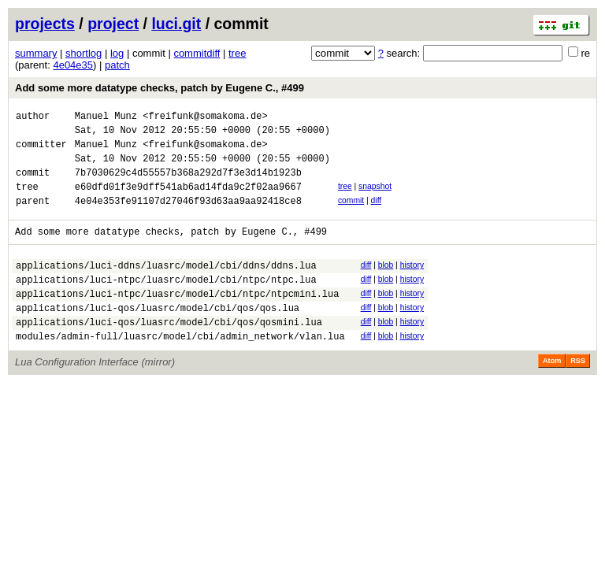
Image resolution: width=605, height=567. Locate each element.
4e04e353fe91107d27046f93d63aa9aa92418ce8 (188, 217)
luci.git (176, 23)
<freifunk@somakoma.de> (205, 117)
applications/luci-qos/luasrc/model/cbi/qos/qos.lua (157, 336)
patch (117, 65)
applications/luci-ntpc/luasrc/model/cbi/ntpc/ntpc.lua (166, 302)
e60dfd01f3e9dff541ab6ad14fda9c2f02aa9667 (188, 200)
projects (45, 23)
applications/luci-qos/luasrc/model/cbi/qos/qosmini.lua (169, 352)
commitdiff (196, 53)
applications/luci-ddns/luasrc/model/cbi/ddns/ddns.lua (166, 286)
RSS (577, 394)
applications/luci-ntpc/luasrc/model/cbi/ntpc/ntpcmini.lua (177, 319)
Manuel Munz (106, 117)
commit (351, 214)
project (113, 23)
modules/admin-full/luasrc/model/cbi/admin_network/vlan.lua (180, 369)
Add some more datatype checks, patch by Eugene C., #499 (159, 88)
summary (36, 53)
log (117, 53)
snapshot (375, 198)
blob (386, 284)
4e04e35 (73, 65)
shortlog (83, 53)
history (412, 284)
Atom (552, 394)
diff (376, 214)
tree (237, 53)
